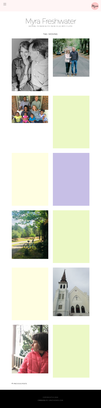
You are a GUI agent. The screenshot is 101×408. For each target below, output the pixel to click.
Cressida (42, 400)
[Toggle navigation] (5, 4)
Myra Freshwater (50, 21)
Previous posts (19, 383)
